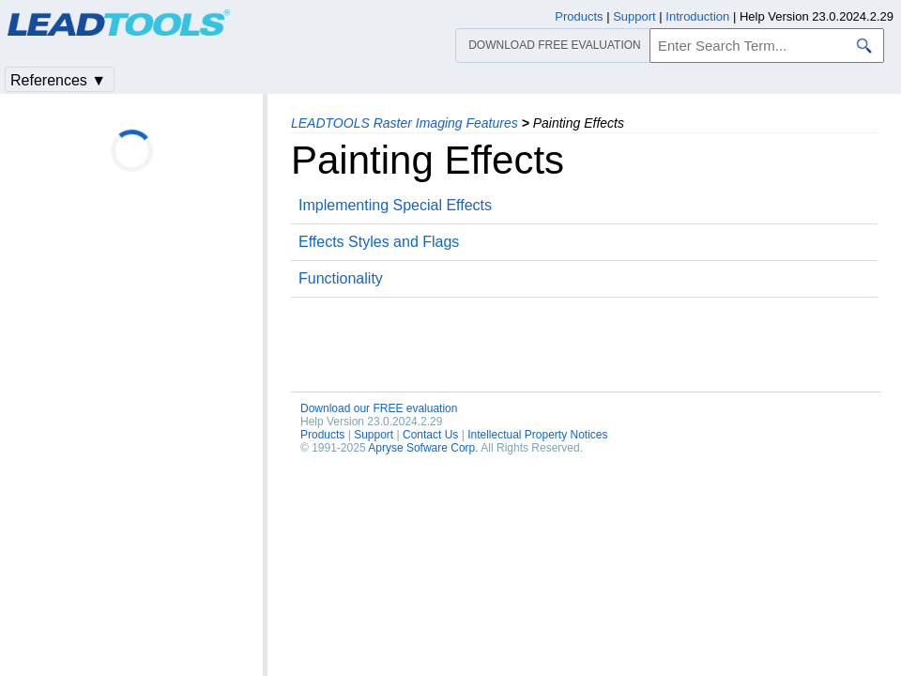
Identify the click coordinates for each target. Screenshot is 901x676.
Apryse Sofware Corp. (423, 447)
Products (322, 434)
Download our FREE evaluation (378, 408)
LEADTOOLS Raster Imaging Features (404, 123)
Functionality (340, 278)
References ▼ (58, 80)
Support (373, 434)
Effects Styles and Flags (378, 242)
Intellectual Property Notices (537, 434)
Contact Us (430, 434)
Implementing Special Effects (395, 205)
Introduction (697, 16)
